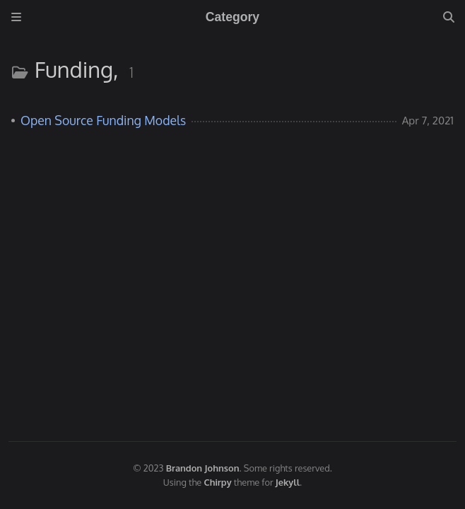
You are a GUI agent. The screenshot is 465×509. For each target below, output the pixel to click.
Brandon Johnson (203, 468)
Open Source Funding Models (103, 120)
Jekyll (288, 482)
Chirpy (218, 482)
